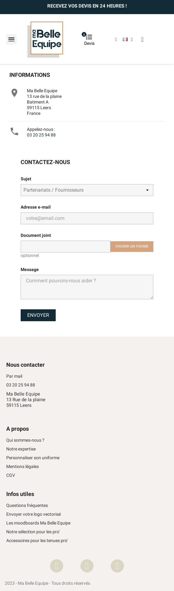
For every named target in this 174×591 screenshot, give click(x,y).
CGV (10, 475)
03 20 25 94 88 (41, 134)
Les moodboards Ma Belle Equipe (38, 523)
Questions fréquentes (27, 505)
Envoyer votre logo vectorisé (33, 514)
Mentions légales (22, 466)
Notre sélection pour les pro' (32, 532)
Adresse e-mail (36, 207)
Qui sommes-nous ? (25, 440)
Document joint (36, 235)
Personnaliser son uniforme (32, 458)
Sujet (26, 178)
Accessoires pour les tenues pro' (37, 540)
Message (30, 269)
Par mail (14, 376)
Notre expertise (21, 449)
